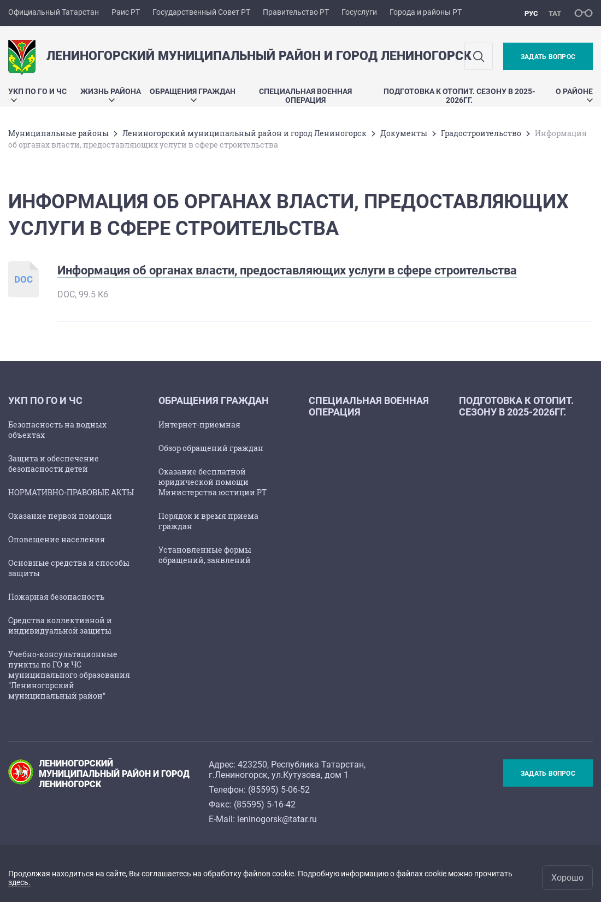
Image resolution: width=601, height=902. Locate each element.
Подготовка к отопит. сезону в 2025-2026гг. (459, 95)
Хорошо (567, 877)
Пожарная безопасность (56, 596)
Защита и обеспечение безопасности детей (53, 463)
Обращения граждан (192, 94)
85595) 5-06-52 (280, 789)
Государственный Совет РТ (201, 12)
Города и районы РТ (426, 12)
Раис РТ (125, 12)
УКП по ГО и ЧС (37, 94)
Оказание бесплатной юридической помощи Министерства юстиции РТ (212, 481)
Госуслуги (359, 12)
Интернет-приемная (199, 424)
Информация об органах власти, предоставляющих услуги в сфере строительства (287, 270)
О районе (574, 94)
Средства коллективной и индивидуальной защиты (60, 625)
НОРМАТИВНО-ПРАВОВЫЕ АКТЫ (71, 492)
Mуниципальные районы (58, 133)
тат (555, 13)
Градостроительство (481, 133)
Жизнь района (110, 94)
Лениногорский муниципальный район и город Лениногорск (244, 133)
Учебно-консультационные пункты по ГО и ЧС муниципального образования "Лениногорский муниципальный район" (69, 675)
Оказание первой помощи (60, 516)
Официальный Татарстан (53, 12)
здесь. (19, 882)
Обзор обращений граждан (210, 448)
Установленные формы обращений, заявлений (204, 554)
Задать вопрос (548, 57)
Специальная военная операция (305, 95)
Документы (403, 133)
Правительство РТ (296, 12)
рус (531, 13)
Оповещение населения (56, 539)
